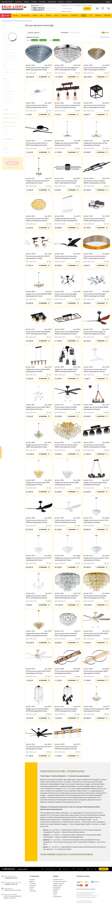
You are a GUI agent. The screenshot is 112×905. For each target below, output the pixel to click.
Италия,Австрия (19, 21)
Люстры (56, 40)
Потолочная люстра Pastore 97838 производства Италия (94, 219)
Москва (41, 5)
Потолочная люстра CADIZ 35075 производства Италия (96, 634)
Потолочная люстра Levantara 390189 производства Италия (66, 748)
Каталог (6, 16)
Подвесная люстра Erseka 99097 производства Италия (38, 483)
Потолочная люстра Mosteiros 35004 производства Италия (66, 257)
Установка (42, 2)
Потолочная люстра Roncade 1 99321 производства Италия (66, 182)
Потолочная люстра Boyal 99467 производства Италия (96, 672)
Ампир (7, 82)
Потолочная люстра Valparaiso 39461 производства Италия (95, 69)
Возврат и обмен (57, 885)
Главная (4, 21)
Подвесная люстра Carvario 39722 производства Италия (96, 559)
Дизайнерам (52, 2)
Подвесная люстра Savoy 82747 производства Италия (37, 182)
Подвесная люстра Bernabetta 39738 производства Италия (37, 710)
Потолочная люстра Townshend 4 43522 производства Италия (67, 106)
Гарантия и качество (58, 883)
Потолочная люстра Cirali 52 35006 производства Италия (65, 521)
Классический (10, 94)
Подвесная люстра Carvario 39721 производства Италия (96, 521)
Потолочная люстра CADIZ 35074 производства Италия (38, 672)
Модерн (8, 102)
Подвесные (9, 69)
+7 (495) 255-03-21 (43, 10)
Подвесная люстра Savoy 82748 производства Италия (66, 144)
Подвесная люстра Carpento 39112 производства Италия (36, 597)
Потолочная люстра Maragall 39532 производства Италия (66, 295)
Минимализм (9, 100)
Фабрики (32, 881)
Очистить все (104, 37)
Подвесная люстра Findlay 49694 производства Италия (96, 408)
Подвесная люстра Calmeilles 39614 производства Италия (37, 634)
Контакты (69, 2)
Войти (108, 2)
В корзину (44, 77)
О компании (34, 876)
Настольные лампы (12, 53)
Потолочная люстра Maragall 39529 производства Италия (94, 295)
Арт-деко (8, 85)
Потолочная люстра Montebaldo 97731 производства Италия (38, 333)
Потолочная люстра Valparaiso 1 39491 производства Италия (67, 69)
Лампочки (9, 47)
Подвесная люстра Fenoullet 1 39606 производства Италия (37, 446)
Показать (12, 163)
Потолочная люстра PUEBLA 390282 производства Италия (95, 182)
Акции (31, 889)
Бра (7, 38)
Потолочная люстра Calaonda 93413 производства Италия (66, 634)
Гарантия (18, 2)
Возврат (26, 2)
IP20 (7, 130)
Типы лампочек (57, 896)
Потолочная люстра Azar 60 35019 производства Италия (38, 748)
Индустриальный (10, 91)
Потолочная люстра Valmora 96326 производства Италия (37, 106)
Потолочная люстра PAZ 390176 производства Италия (38, 257)
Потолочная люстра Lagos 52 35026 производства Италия (95, 333)
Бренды (61, 2)
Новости (55, 893)
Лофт (7, 97)
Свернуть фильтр (33, 33)
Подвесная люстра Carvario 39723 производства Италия (38, 559)
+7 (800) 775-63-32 (43, 8)
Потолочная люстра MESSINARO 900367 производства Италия (67, 333)
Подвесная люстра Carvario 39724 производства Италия (67, 559)
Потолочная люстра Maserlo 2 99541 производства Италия (95, 257)
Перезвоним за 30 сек (67, 5)
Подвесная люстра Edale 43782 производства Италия (95, 483)
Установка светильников (59, 881)
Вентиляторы (9, 41)
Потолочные (9, 72)
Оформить (103, 869)
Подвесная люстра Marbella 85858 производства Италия (39, 295)
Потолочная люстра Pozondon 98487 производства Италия (37, 219)
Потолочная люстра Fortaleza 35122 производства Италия (66, 408)
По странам (33, 883)
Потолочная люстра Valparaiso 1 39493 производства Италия (38, 69)
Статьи (55, 894)
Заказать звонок (22, 869)
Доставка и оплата (7, 2)
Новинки (32, 887)
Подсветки (9, 59)
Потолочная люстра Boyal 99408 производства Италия (67, 672)
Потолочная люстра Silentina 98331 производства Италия (94, 106)
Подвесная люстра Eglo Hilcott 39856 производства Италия (66, 370)
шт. (90, 869)
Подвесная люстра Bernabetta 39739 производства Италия (66, 710)
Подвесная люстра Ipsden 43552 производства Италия (38, 370)
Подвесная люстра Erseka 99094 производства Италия (67, 483)
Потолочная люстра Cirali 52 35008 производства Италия (36, 521)
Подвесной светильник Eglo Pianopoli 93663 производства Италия (66, 219)
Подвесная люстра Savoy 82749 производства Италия (95, 144)
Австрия (43, 40)
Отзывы (34, 2)
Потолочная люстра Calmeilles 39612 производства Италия (95, 597)
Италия (34, 40)
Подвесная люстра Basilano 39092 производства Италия (96, 710)
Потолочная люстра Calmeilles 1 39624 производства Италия (67, 597)
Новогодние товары (11, 56)
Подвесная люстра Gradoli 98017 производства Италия (38, 408)
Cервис (56, 876)
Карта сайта (33, 891)
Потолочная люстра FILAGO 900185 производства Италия (95, 446)
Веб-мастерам (57, 887)
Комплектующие (10, 44)
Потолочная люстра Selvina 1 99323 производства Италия (37, 144)
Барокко (8, 88)
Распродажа (33, 885)
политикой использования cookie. (86, 897)
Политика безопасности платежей (86, 889)
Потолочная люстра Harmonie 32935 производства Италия (95, 370)
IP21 (7, 133)
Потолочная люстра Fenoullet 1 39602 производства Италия (66, 446)
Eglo (7, 142)
